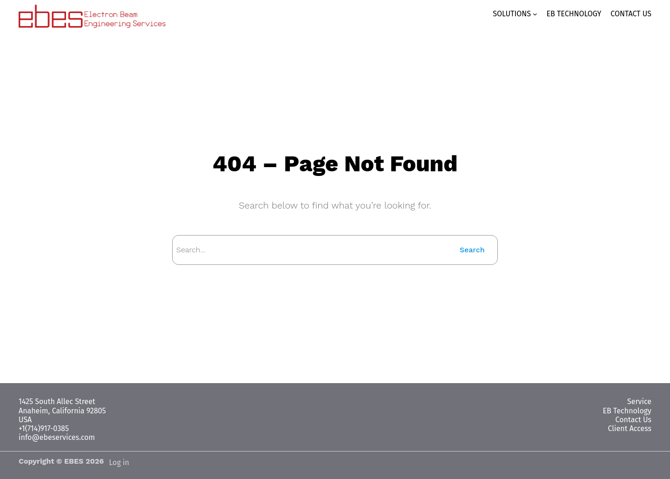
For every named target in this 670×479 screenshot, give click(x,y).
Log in (119, 462)
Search (473, 250)
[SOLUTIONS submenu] (518, 14)
